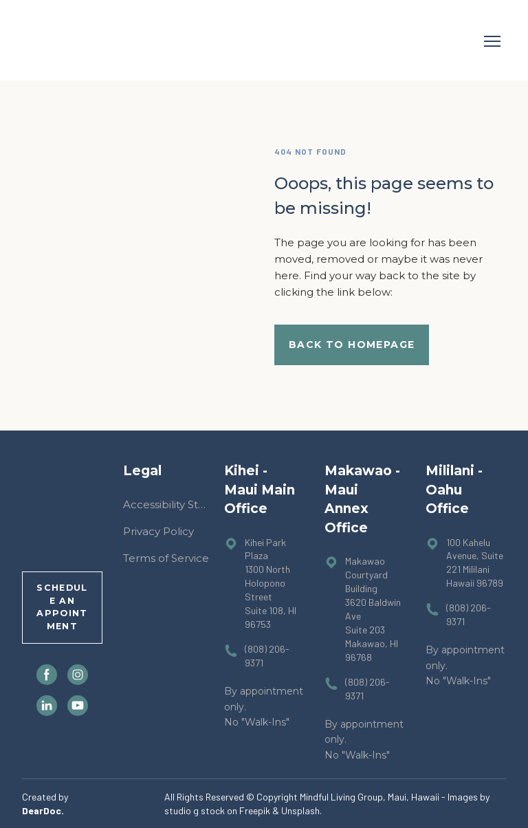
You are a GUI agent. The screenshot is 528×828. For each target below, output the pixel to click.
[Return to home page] (61, 41)
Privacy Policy (158, 531)
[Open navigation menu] (492, 41)
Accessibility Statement (166, 504)
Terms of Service (166, 558)
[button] (351, 345)
